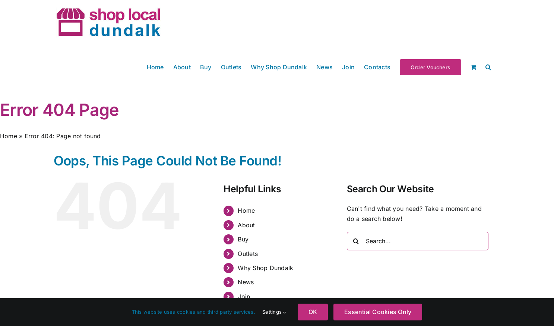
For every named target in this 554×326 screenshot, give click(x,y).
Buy (243, 239)
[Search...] (417, 241)
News (246, 282)
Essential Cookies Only (377, 312)
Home (8, 136)
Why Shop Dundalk (265, 268)
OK (312, 312)
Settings (274, 312)
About (246, 225)
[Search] (356, 241)
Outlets (248, 253)
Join (244, 296)
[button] (488, 66)
